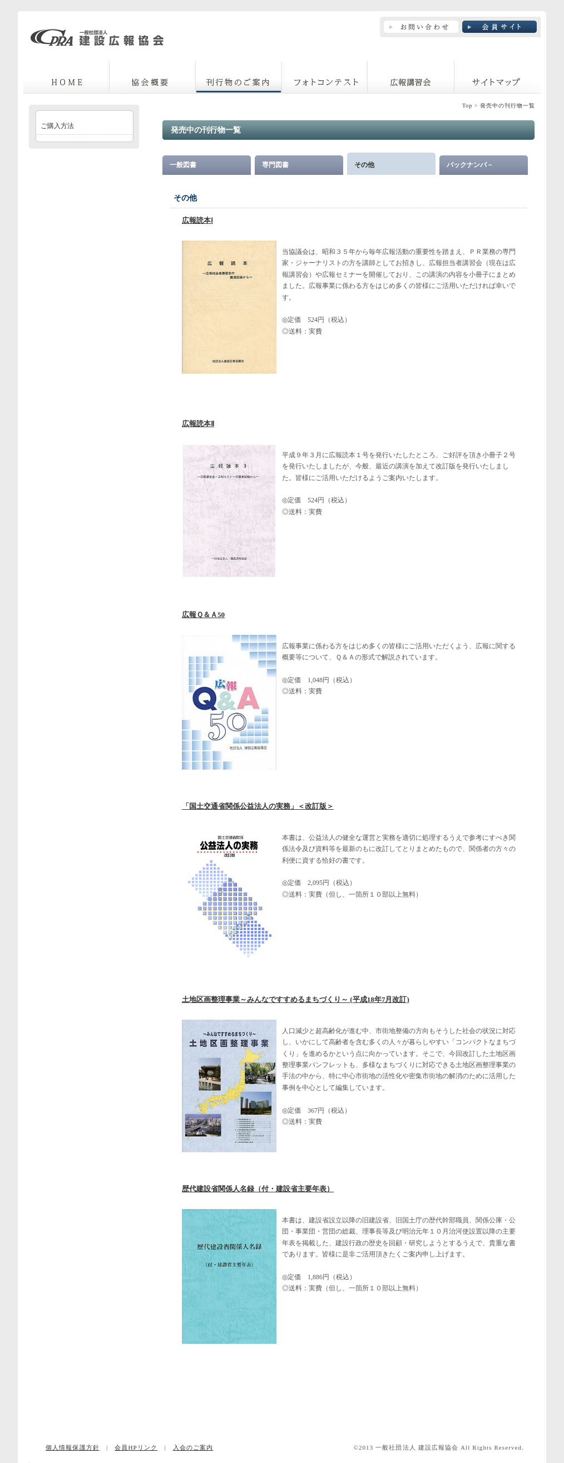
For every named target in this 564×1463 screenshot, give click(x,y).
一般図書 (183, 165)
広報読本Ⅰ (197, 220)
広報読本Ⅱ (198, 423)
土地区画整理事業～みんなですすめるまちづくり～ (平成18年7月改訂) (295, 999)
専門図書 (275, 165)
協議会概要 (153, 77)
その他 (364, 165)
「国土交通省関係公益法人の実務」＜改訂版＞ (258, 806)
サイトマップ (497, 77)
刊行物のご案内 (239, 77)
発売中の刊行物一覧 (507, 105)
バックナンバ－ (470, 165)
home (66, 77)
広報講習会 (411, 77)
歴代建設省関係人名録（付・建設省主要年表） (258, 1189)
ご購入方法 (57, 126)
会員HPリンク (136, 1447)
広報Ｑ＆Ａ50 (203, 614)
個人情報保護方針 (73, 1447)
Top (467, 105)
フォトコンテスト (325, 77)
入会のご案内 (193, 1447)
